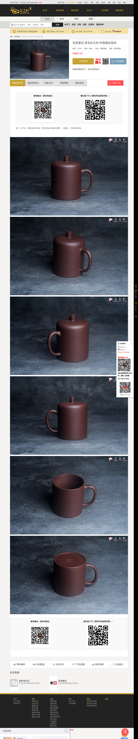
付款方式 (48, 83)
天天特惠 (104, 10)
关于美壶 (16, 701)
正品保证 (119, 664)
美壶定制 (103, 48)
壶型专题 (53, 706)
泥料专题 (53, 703)
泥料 (97, 2)
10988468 (116, 31)
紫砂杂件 (100, 24)
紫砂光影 (35, 708)
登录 (40, 2)
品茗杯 (91, 24)
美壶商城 (60, 10)
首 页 (45, 10)
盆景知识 (53, 723)
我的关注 (136, 286)
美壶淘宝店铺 (92, 703)
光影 (109, 2)
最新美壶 (35, 706)
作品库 (103, 2)
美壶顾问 (136, 295)
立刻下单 (116, 83)
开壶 (119, 2)
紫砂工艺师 (36, 715)
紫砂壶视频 (54, 708)
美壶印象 (35, 710)
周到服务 (21, 664)
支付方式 (71, 701)
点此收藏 (119, 61)
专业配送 (40, 664)
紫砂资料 (53, 701)
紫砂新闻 (53, 710)
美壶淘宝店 (24, 681)
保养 (114, 2)
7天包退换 (80, 664)
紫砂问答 (53, 726)
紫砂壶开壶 (54, 715)
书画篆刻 (53, 721)
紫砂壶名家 (36, 712)
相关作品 (79, 83)
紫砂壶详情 (17, 83)
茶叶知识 (53, 719)
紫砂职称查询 (55, 717)
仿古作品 (35, 703)
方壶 (79, 24)
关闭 (131, 343)
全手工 (86, 2)
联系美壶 (16, 703)
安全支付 (60, 664)
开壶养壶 (64, 83)
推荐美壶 (75, 10)
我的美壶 (119, 10)
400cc (91, 48)
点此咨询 (83, 61)
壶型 (92, 2)
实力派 (80, 2)
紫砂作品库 (36, 717)
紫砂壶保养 (54, 712)
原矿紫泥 (117, 48)
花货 (84, 24)
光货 (73, 24)
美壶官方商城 (92, 701)
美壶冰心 (122, 347)
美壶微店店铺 (92, 706)
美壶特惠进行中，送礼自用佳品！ (87, 69)
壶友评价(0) (33, 83)
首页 (11, 36)
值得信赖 (99, 664)
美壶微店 (62, 681)
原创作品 (35, 701)
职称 (124, 2)
